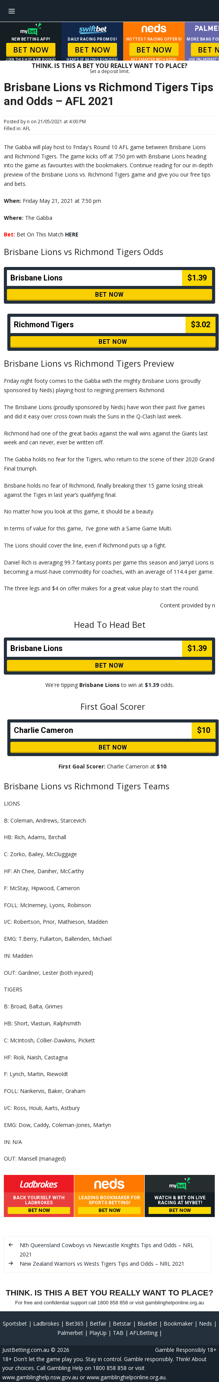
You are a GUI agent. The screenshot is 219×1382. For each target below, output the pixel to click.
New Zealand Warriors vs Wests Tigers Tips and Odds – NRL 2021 (102, 1263)
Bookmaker (178, 1323)
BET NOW (31, 50)
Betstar (122, 1323)
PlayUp (98, 1332)
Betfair (98, 1323)
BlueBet (147, 1323)
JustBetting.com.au (25, 1349)
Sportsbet (15, 1323)
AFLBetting (143, 1332)
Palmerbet (70, 1332)
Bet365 (74, 1323)
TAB (118, 1332)
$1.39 (152, 684)
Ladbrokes (46, 1323)
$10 (161, 766)
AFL (26, 128)
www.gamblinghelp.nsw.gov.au (40, 1377)
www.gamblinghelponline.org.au (126, 1377)
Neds (205, 1323)
